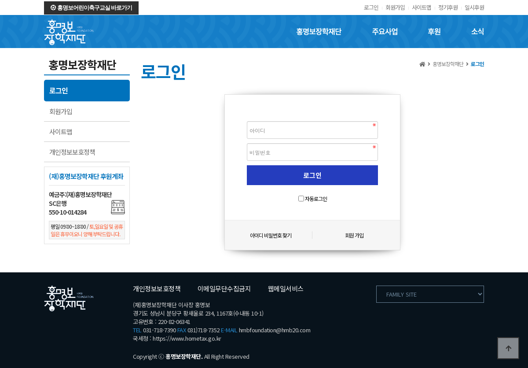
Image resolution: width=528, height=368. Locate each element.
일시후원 (474, 7)
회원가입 (395, 7)
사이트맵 (421, 7)
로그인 (371, 7)
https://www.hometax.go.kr (187, 338)
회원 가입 (354, 235)
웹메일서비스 (286, 288)
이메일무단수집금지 (224, 288)
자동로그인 (316, 198)
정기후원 (448, 7)
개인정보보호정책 (72, 151)
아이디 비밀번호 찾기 (270, 235)
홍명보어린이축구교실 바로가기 (91, 7)
